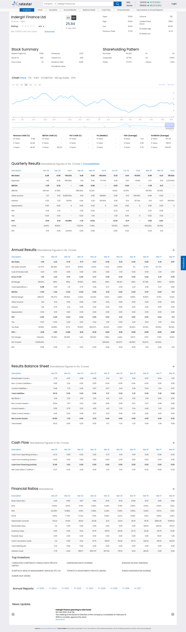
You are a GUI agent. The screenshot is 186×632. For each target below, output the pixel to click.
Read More (60, 619)
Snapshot (27, 10)
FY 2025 (40, 588)
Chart (40, 10)
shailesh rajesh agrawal (135, 563)
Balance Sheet (89, 10)
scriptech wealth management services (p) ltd (36, 570)
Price (23, 78)
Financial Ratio (123, 10)
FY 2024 (53, 588)
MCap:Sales (62, 78)
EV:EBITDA (47, 78)
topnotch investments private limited (86, 570)
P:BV (36, 78)
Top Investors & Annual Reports (149, 10)
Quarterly (53, 10)
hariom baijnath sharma (80, 563)
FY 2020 (101, 588)
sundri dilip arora (21, 575)
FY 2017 (137, 588)
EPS (73, 78)
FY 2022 (77, 588)
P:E (30, 78)
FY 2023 (65, 588)
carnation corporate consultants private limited (34, 564)
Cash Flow (106, 10)
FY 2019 (114, 588)
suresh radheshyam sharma (136, 570)
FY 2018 (125, 588)
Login (174, 3)
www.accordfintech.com (48, 628)
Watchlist (51, 31)
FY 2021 (89, 588)
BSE (73, 18)
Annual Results (70, 10)
